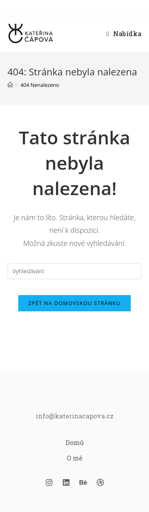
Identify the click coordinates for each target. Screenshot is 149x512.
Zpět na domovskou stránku (75, 303)
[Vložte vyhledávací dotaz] (75, 271)
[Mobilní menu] (123, 33)
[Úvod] (10, 84)
